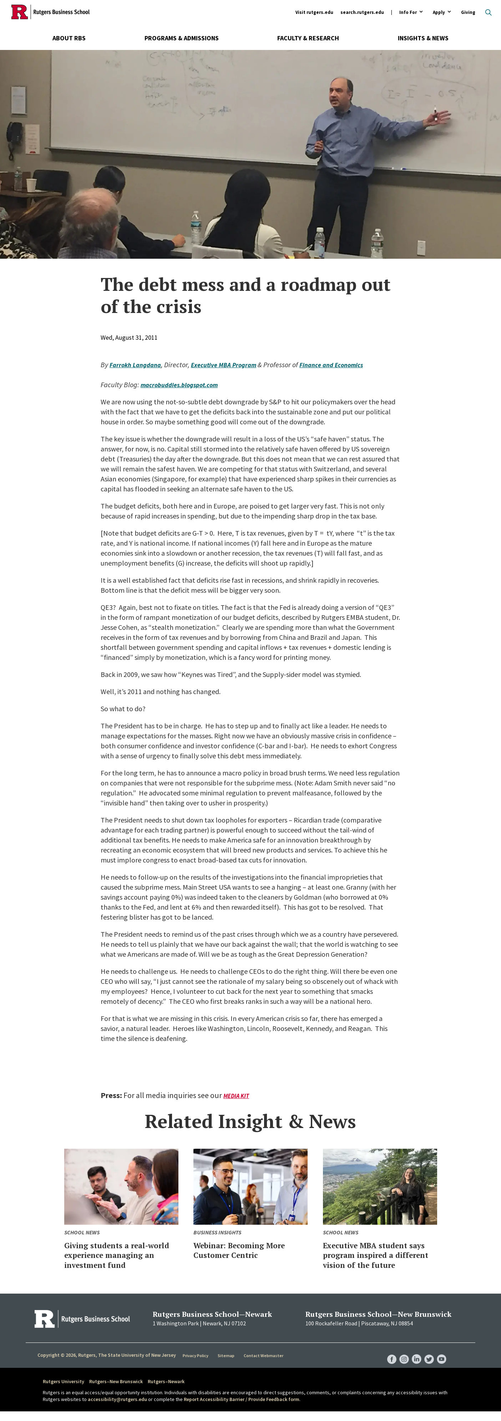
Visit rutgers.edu (314, 12)
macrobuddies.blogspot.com (185, 384)
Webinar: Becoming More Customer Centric (249, 1250)
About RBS (69, 38)
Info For (408, 13)
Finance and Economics (349, 364)
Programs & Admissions (182, 38)
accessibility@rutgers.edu (117, 1409)
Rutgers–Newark (166, 1391)
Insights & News (423, 38)
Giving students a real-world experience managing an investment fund (120, 1259)
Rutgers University (63, 1391)
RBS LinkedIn (414, 1361)
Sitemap (227, 1365)
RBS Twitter (427, 1361)
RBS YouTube (441, 1361)
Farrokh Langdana (138, 364)
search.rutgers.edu (362, 12)
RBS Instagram (400, 1361)
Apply (439, 13)
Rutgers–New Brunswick (116, 1391)
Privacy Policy (196, 1365)
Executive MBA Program (233, 364)
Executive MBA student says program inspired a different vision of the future (376, 1259)
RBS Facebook (386, 1361)
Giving (468, 12)
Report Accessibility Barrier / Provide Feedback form (241, 1409)
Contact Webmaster (264, 1365)
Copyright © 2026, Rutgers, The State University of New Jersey (106, 1364)
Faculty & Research (308, 38)
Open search (488, 12)
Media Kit (237, 1096)
